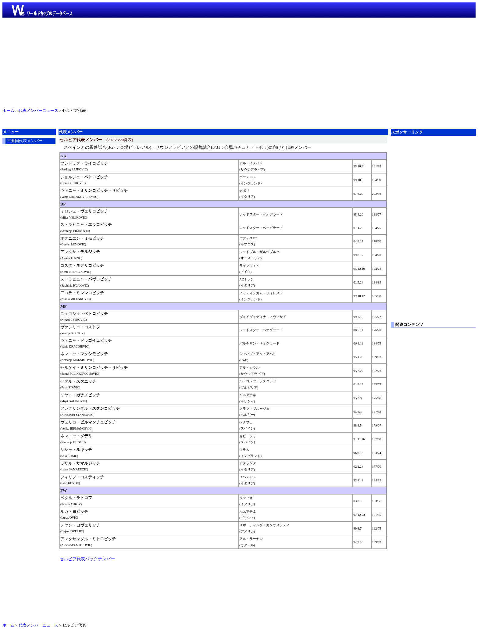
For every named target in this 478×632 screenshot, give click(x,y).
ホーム (8, 111)
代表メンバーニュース (38, 111)
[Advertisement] (239, 61)
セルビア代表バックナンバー (87, 558)
